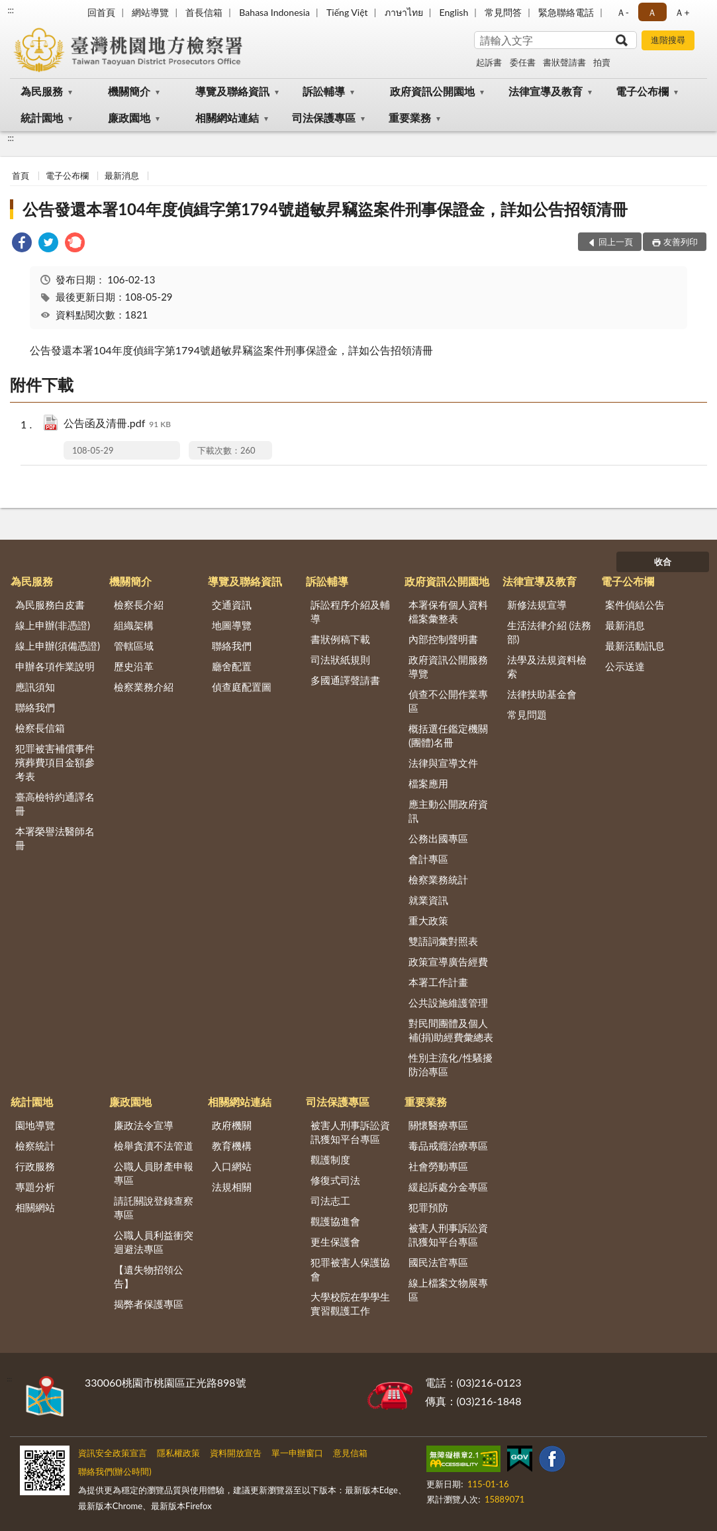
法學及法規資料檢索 (547, 666)
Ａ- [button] (622, 12)
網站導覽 (150, 12)
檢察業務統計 (438, 879)
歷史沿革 (134, 666)
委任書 (523, 62)
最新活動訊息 (635, 646)
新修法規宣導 (537, 605)
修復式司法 (335, 1180)
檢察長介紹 (139, 605)
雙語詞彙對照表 (443, 941)
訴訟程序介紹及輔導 (350, 611)
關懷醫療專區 (438, 1125)
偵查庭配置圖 (241, 687)
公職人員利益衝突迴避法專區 (153, 1242)
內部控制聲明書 (443, 639)
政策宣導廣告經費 (448, 961)
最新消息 (122, 175)
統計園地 (42, 117)
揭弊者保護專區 (148, 1304)
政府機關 (232, 1125)
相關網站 (35, 1207)
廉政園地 (129, 117)
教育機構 (232, 1146)
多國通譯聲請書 (345, 680)
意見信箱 (350, 1453)
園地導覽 (35, 1125)
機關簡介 (129, 91)
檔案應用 (428, 783)
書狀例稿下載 (340, 639)
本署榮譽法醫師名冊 (55, 838)
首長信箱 (203, 12)
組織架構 (134, 625)
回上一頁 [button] (615, 241)
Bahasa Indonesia (274, 12)
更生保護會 (335, 1242)
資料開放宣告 (236, 1453)
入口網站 (232, 1166)
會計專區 (428, 859)
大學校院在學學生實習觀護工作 (350, 1303)
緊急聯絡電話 (566, 12)
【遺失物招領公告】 (148, 1276)
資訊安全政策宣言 (112, 1453)
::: (10, 10)
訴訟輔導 (324, 91)
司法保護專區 (324, 117)
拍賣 (601, 62)
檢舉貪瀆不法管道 (153, 1146)
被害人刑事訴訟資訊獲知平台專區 (350, 1132)
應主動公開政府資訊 (448, 811)
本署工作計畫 (438, 982)
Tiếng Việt (347, 12)
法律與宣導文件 (443, 763)
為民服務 (42, 91)
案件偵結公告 (635, 605)
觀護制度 (330, 1159)
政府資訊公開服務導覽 (448, 666)
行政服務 (35, 1166)
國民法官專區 (438, 1262)
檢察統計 (35, 1146)
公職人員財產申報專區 (153, 1173)
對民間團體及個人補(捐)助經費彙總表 (450, 1030)
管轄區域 (134, 646)
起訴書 (489, 62)
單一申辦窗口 (297, 1453)
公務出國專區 (438, 838)
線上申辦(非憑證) (52, 625)
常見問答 (503, 12)
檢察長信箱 (40, 728)
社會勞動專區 (438, 1166)
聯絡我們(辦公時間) (115, 1471)
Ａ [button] (652, 12)
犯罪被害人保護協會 (350, 1269)
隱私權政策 (178, 1453)
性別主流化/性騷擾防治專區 (450, 1064)
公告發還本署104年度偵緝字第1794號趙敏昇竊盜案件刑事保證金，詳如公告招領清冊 (325, 209)
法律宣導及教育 (545, 91)
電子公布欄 (642, 91)
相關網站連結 (227, 117)
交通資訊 (232, 605)
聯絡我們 (35, 707)
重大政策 (428, 920)
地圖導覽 (232, 625)
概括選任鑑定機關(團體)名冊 (448, 735)
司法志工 (330, 1201)
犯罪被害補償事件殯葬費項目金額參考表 (55, 762)
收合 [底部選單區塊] (662, 561)
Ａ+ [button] (682, 12)
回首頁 (101, 12)
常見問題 (527, 714)
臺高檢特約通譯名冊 (55, 803)
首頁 (20, 175)
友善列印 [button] (680, 241)
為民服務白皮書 (50, 605)
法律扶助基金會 (542, 694)
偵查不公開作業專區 (448, 701)
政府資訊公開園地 (432, 91)
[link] (22, 244)
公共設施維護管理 (448, 1003)
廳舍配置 (232, 666)
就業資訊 (428, 900)
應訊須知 (35, 687)
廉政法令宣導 (143, 1125)
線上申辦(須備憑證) (57, 646)
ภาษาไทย (404, 12)
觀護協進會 (335, 1221)
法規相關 (232, 1187)
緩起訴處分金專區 (448, 1187)
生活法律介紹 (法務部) (549, 632)
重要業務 (410, 117)
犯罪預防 (428, 1207)
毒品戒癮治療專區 (448, 1146)
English (454, 12)
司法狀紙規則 (340, 660)
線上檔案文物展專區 (448, 1290)
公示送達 (625, 666)
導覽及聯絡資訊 (232, 91)
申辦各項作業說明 (55, 666)
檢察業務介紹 (143, 687)
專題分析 (35, 1187)
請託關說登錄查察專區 (153, 1207)
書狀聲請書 (564, 62)
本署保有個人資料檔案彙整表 (448, 611)
